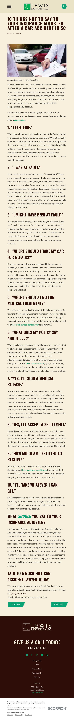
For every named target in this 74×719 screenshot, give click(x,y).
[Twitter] (37, 655)
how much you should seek (34, 470)
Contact (37, 677)
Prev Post (15, 604)
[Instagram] (47, 655)
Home (37, 665)
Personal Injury (37, 669)
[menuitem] (10, 715)
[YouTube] (42, 655)
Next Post (58, 604)
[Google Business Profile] (27, 655)
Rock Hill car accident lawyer (25, 324)
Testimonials (37, 673)
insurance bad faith (35, 363)
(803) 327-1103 (18, 593)
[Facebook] (32, 655)
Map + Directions (37, 693)
